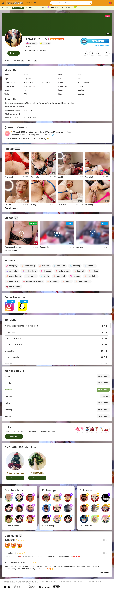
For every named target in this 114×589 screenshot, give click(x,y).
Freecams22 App (67, 8)
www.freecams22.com (29, 581)
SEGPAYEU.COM (57, 581)
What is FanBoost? (102, 46)
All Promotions (42, 8)
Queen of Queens (53, 132)
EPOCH (47, 581)
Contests (54, 8)
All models (6, 8)
